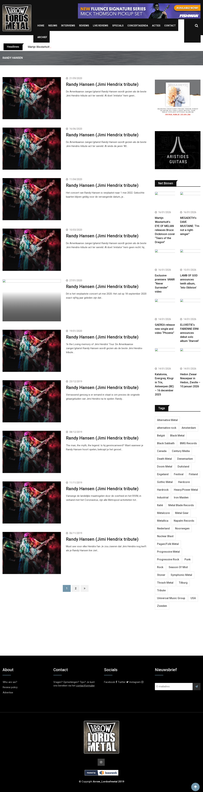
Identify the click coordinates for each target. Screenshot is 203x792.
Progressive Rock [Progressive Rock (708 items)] (168, 559)
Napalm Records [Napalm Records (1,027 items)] (184, 520)
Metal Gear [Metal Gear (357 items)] (182, 513)
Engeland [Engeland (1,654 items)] (162, 474)
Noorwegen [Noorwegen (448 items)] (182, 528)
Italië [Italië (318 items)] (160, 505)
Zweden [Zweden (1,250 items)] (162, 606)
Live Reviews (100, 25)
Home (40, 25)
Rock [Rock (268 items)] (160, 567)
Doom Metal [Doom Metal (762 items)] (164, 466)
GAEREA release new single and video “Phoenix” (165, 328)
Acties (156, 25)
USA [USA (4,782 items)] (193, 598)
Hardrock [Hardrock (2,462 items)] (162, 489)
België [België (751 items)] (161, 435)
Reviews (84, 25)
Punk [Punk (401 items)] (187, 559)
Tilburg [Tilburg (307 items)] (183, 582)
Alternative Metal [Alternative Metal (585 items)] (167, 420)
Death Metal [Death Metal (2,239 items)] (164, 458)
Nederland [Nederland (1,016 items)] (163, 528)
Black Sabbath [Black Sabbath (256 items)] (166, 443)
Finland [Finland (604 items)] (193, 474)
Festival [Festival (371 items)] (178, 474)
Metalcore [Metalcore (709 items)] (163, 513)
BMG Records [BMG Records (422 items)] (188, 443)
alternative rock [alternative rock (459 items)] (166, 427)
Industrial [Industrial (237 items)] (162, 497)
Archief (42, 37)
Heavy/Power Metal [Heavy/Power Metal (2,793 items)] (186, 489)
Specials (118, 25)
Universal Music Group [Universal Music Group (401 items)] (171, 598)
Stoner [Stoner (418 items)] (161, 575)
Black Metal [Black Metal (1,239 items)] (177, 435)
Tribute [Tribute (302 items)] (161, 590)
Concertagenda (137, 25)
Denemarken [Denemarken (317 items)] (185, 458)
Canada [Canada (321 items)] (161, 451)
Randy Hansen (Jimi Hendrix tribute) (102, 84)
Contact (170, 25)
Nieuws (52, 25)
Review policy (10, 687)
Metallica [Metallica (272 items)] (162, 520)
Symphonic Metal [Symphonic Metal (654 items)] (181, 575)
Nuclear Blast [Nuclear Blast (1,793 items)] (165, 536)
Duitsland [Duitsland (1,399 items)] (183, 466)
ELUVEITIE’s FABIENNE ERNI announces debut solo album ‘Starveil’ (189, 333)
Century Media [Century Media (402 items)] (181, 451)
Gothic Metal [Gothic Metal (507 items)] (165, 482)
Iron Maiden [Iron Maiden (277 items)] (181, 497)
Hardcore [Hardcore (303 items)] (184, 482)
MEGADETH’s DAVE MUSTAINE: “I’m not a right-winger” (189, 226)
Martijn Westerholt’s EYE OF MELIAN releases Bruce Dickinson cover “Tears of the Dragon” (165, 230)
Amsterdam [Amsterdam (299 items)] (189, 427)
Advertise (8, 692)
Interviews (68, 25)
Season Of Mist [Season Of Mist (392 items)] (178, 567)
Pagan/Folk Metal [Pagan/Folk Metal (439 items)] (168, 544)
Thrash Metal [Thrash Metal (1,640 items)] (165, 582)
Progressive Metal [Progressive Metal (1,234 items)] (168, 551)
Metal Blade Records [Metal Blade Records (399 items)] (181, 505)
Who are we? (10, 682)
